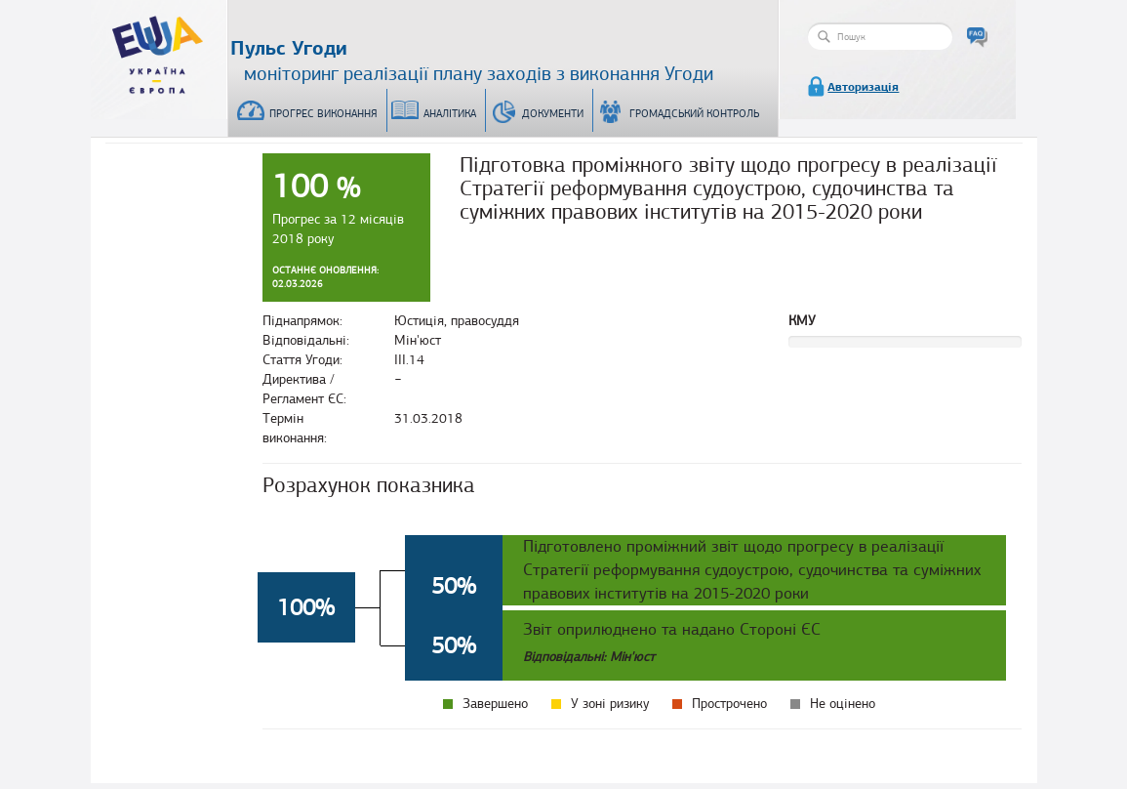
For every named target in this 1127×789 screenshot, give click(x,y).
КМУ (802, 320)
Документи (553, 113)
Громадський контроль (694, 113)
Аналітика (449, 113)
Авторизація (863, 87)
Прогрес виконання (323, 113)
